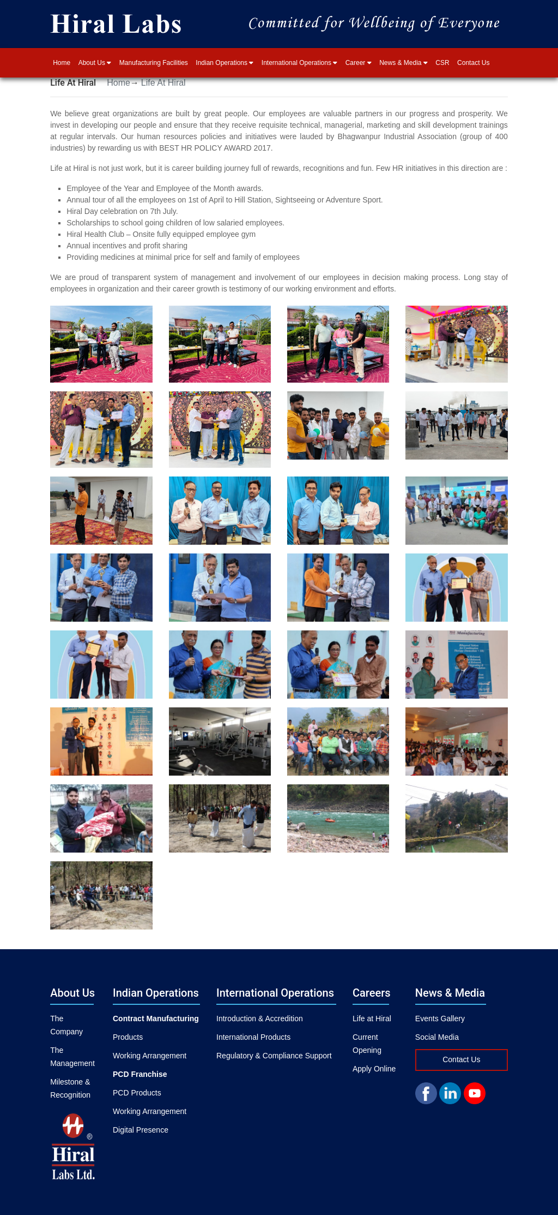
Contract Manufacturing (156, 1018)
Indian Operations (224, 63)
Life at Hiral (372, 1018)
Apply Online (374, 1068)
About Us (95, 63)
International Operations (299, 63)
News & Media (403, 63)
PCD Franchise (140, 1074)
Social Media (437, 1037)
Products (128, 1037)
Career (358, 63)
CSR (442, 63)
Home (61, 63)
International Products (253, 1037)
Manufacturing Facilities (153, 63)
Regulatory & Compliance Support (274, 1055)
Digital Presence (140, 1129)
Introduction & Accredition (259, 1018)
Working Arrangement (149, 1055)
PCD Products (137, 1092)
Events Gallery (440, 1018)
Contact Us (473, 63)
